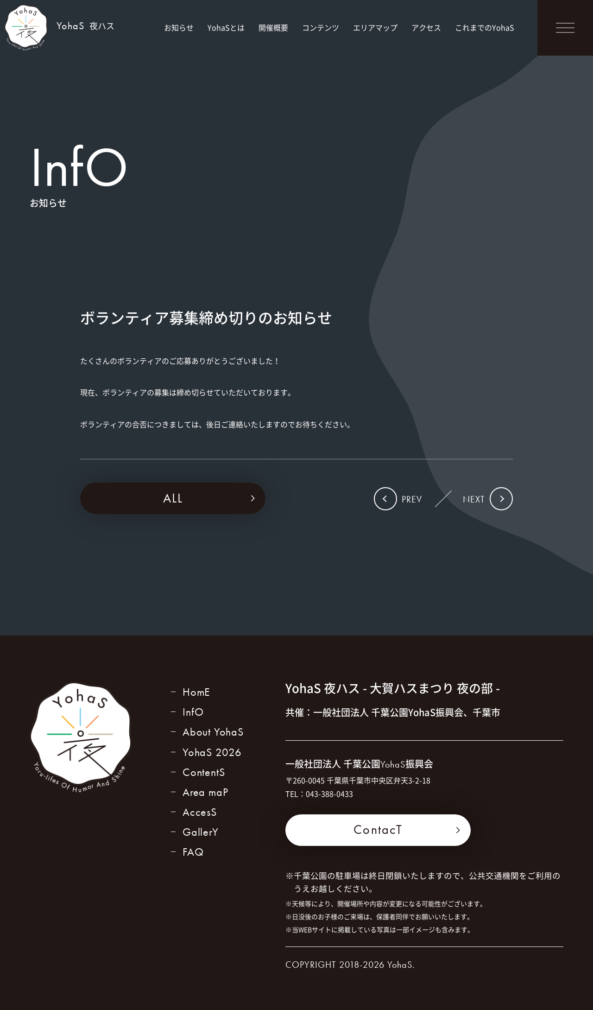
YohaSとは (226, 27)
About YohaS (213, 731)
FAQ (193, 852)
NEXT (474, 499)
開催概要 (273, 27)
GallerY (201, 832)
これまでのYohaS (484, 27)
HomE (196, 692)
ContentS (204, 772)
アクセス (426, 27)
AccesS (200, 812)
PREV (412, 499)
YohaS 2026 (212, 752)
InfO (193, 712)
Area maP (205, 792)
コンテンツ (320, 27)
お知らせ (179, 27)
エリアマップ (375, 27)
